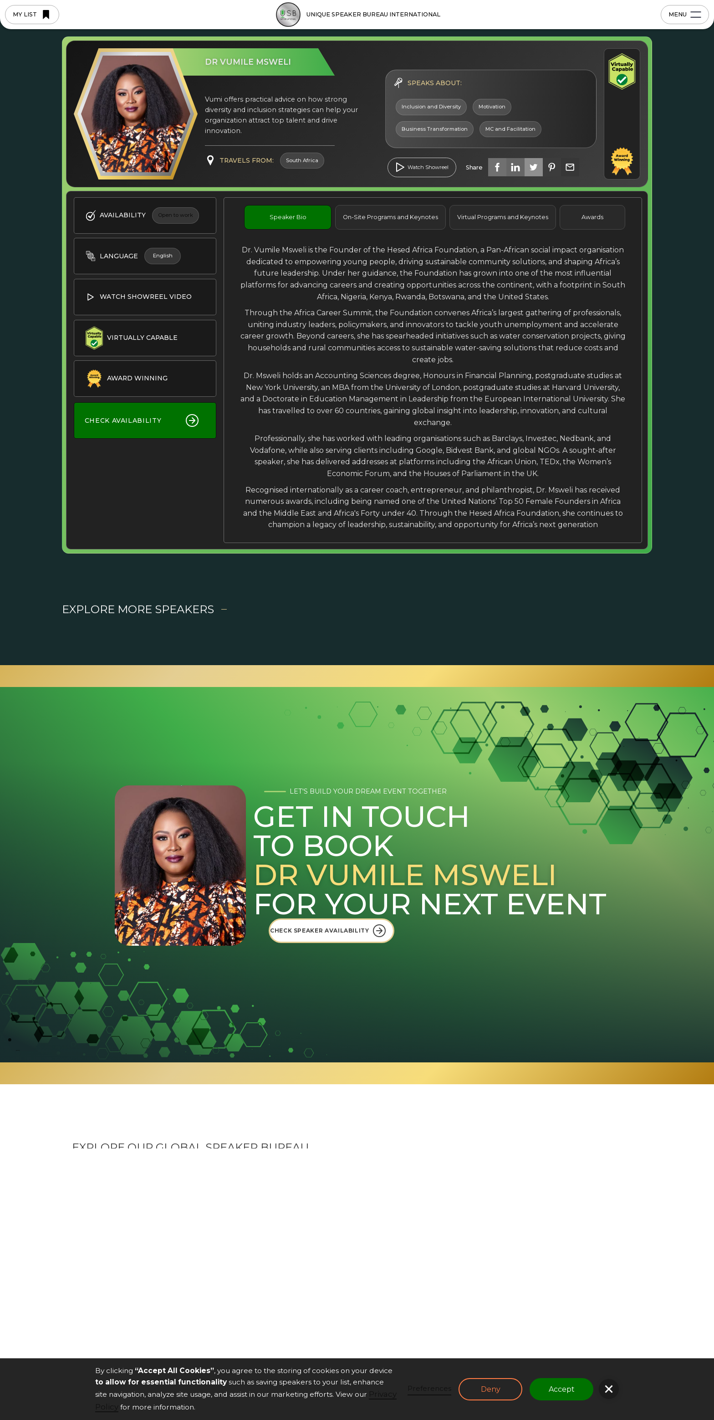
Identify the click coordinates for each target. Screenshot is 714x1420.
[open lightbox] (422, 167)
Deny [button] (490, 1389)
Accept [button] (562, 1389)
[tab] (288, 217)
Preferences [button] (429, 1388)
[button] (609, 1389)
